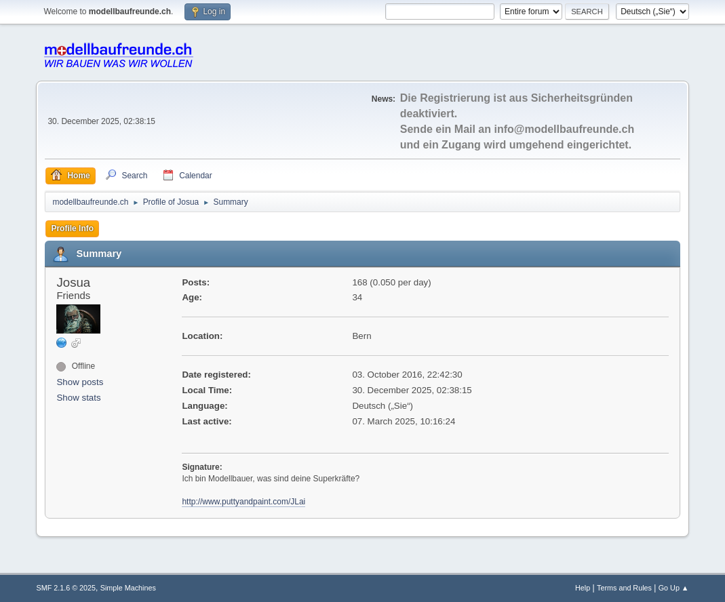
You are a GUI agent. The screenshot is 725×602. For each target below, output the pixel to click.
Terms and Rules (624, 588)
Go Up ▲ (674, 588)
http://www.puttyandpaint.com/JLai (243, 501)
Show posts (79, 382)
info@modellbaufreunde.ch (564, 129)
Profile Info (72, 228)
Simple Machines (128, 588)
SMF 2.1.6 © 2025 (66, 588)
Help (582, 588)
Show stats (78, 398)
